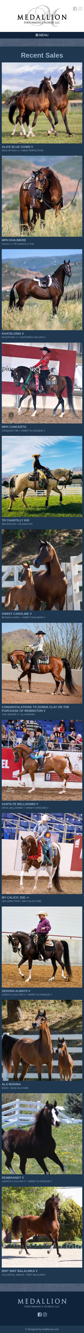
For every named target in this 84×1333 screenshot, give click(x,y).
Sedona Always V (16, 991)
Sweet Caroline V (17, 614)
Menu (42, 35)
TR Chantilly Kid (15, 520)
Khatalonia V (13, 333)
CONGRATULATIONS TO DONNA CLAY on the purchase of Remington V (35, 708)
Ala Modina (11, 1084)
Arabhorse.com (50, 1329)
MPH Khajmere (14, 240)
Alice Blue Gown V (17, 147)
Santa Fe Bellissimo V (20, 804)
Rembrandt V (13, 1177)
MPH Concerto (14, 427)
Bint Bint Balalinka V (20, 1271)
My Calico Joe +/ (15, 897)
